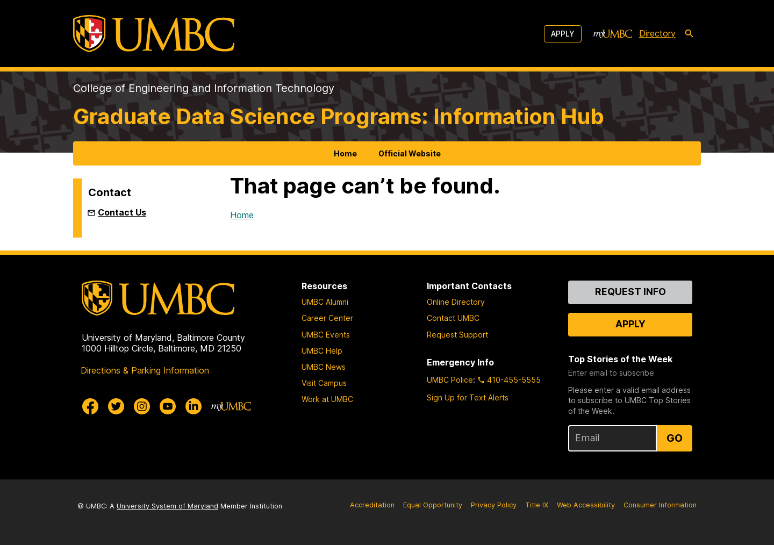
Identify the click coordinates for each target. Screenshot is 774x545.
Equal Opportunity (432, 505)
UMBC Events (326, 334)
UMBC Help (322, 350)
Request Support (457, 334)
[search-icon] (689, 34)
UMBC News (324, 366)
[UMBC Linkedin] (193, 406)
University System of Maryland (167, 506)
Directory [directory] (657, 33)
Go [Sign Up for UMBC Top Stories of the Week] (674, 438)
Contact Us (122, 212)
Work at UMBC (327, 399)
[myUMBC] (612, 34)
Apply (563, 33)
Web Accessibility (586, 505)
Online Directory (456, 301)
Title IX (536, 505)
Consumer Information (660, 505)
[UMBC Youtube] (168, 406)
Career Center (327, 317)
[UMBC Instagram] (142, 406)
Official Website (409, 153)
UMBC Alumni (325, 301)
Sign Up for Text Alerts (467, 397)
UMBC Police (450, 379)
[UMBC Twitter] (116, 406)
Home (345, 153)
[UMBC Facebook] (90, 406)
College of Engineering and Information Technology (203, 88)
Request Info (630, 291)
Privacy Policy (494, 505)
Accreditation (372, 505)
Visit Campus (324, 383)
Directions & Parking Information (145, 370)
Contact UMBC (453, 317)
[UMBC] (153, 34)
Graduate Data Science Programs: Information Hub (338, 116)
